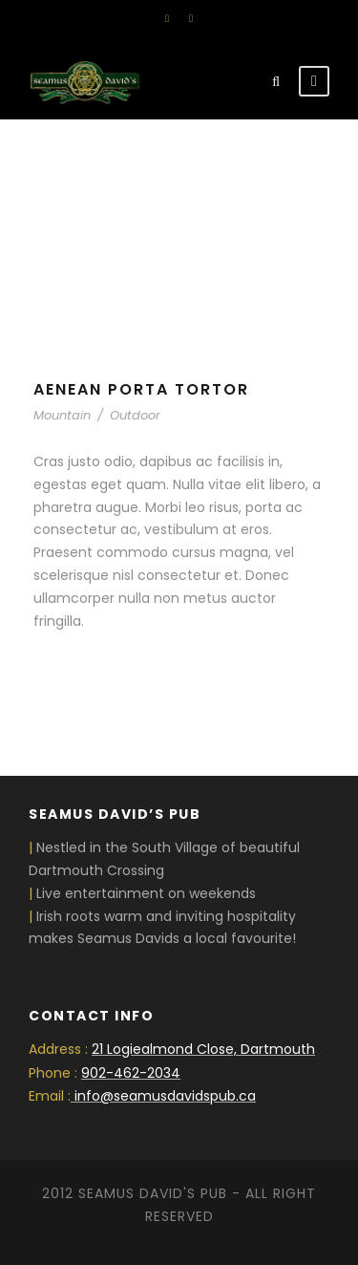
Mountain (62, 415)
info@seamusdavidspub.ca (165, 1095)
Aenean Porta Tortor (141, 389)
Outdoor (135, 415)
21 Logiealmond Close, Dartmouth (203, 1049)
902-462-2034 (130, 1073)
